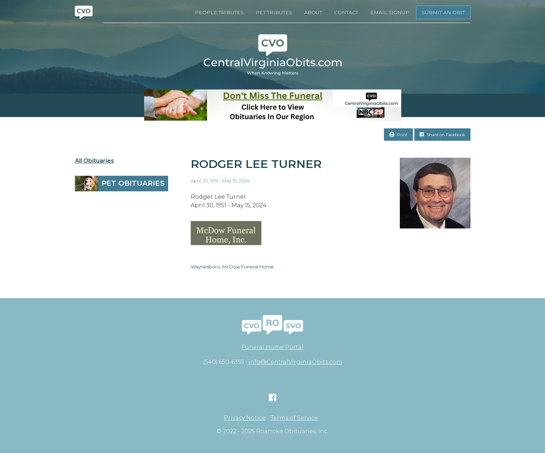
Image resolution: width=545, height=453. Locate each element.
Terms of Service (294, 418)
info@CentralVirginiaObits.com (295, 362)
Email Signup (389, 12)
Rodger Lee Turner (256, 164)
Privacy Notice (245, 418)
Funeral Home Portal (272, 347)
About (313, 12)
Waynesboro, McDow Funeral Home (232, 266)
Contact (346, 12)
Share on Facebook (442, 134)
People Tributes (219, 12)
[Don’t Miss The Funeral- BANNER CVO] (272, 105)
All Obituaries (94, 161)
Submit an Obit (443, 12)
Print (398, 134)
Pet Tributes (274, 12)
